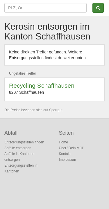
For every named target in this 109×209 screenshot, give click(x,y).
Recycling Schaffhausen (41, 85)
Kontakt (65, 154)
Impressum (67, 160)
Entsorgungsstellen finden (24, 142)
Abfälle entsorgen (17, 148)
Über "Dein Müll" (71, 148)
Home (63, 142)
